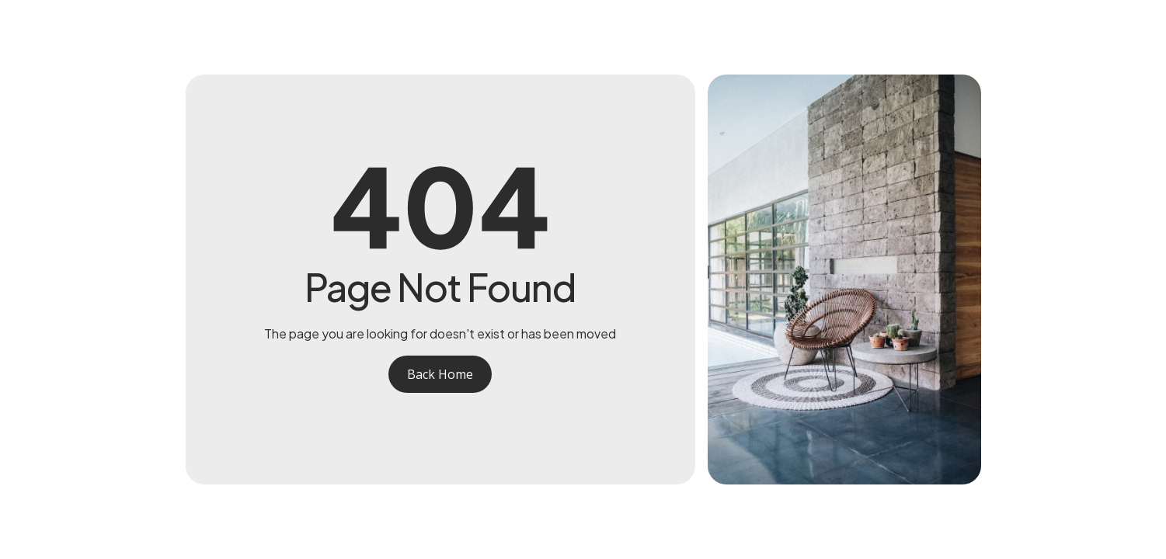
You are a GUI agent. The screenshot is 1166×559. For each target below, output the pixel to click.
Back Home (440, 374)
